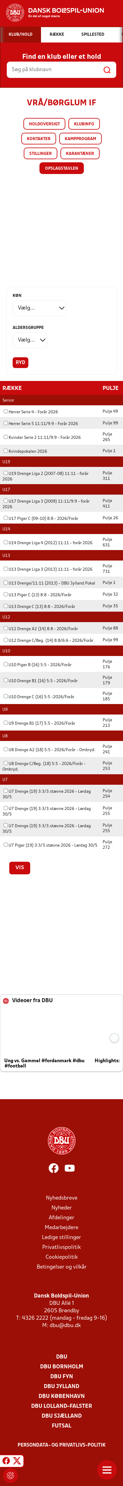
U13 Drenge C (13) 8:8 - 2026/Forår (39, 607)
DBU (61, 1356)
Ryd (20, 363)
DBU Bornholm (61, 1366)
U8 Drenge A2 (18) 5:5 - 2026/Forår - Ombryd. (50, 750)
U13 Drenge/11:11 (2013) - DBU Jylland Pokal (49, 583)
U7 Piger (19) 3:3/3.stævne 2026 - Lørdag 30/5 (50, 845)
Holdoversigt (44, 124)
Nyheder (61, 1207)
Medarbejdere (61, 1227)
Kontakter (39, 139)
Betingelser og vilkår (62, 1266)
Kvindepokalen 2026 (25, 451)
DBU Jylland (61, 1386)
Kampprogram (80, 139)
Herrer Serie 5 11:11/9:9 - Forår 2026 (41, 424)
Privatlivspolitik (61, 1247)
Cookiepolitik (62, 1257)
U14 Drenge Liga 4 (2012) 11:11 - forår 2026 (48, 543)
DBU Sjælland (62, 1416)
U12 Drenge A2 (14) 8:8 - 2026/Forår (41, 629)
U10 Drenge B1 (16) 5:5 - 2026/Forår (41, 681)
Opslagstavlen (61, 169)
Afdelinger (61, 1217)
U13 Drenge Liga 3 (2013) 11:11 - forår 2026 (48, 569)
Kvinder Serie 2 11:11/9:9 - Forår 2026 (42, 437)
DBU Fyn (61, 1376)
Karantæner (80, 154)
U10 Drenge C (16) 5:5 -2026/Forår (39, 697)
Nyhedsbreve (61, 1198)
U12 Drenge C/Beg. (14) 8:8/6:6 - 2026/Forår (48, 640)
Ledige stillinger (61, 1237)
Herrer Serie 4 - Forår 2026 (31, 412)
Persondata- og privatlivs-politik (62, 1445)
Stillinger (40, 154)
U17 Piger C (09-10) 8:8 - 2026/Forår (41, 518)
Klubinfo (84, 124)
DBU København (62, 1396)
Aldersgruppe (28, 328)
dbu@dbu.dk (65, 1325)
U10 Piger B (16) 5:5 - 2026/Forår (38, 665)
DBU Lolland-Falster (61, 1406)
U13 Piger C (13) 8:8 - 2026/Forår (38, 595)
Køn (17, 296)
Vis (19, 867)
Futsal (61, 1425)
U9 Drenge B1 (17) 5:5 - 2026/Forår (39, 723)
